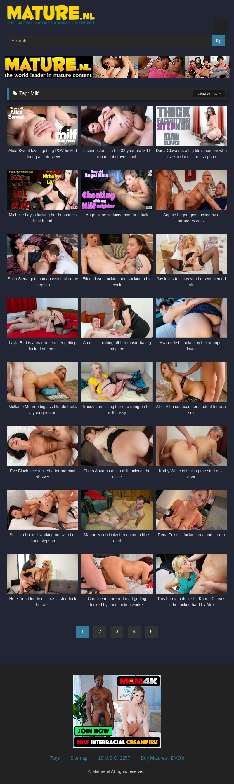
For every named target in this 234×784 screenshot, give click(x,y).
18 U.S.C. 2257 (114, 758)
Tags (55, 758)
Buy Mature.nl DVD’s (162, 758)
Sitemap (79, 758)
